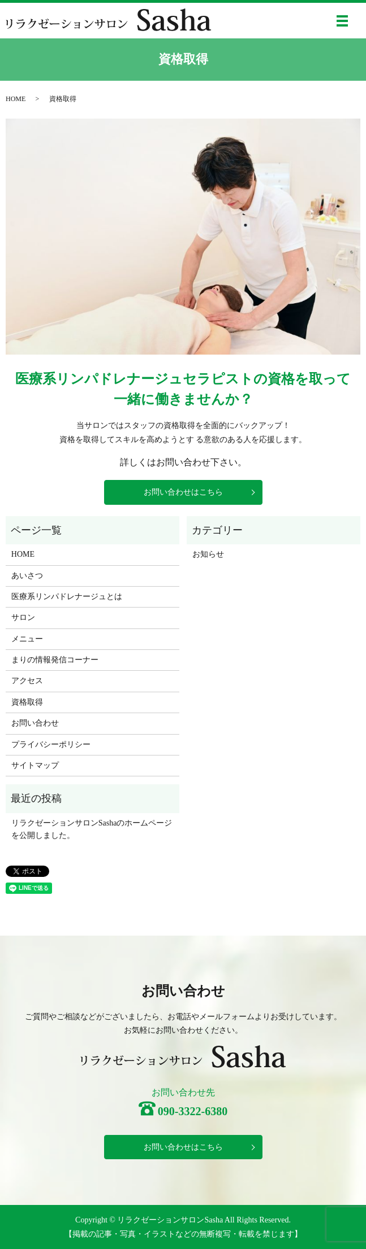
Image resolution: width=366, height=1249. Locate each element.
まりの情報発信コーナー (54, 660)
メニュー (27, 639)
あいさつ (27, 575)
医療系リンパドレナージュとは (66, 596)
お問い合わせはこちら (183, 492)
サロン (23, 617)
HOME (15, 99)
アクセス (27, 680)
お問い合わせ (35, 723)
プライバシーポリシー (51, 744)
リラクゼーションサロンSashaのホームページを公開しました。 (92, 829)
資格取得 (27, 702)
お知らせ (208, 554)
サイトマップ (35, 765)
